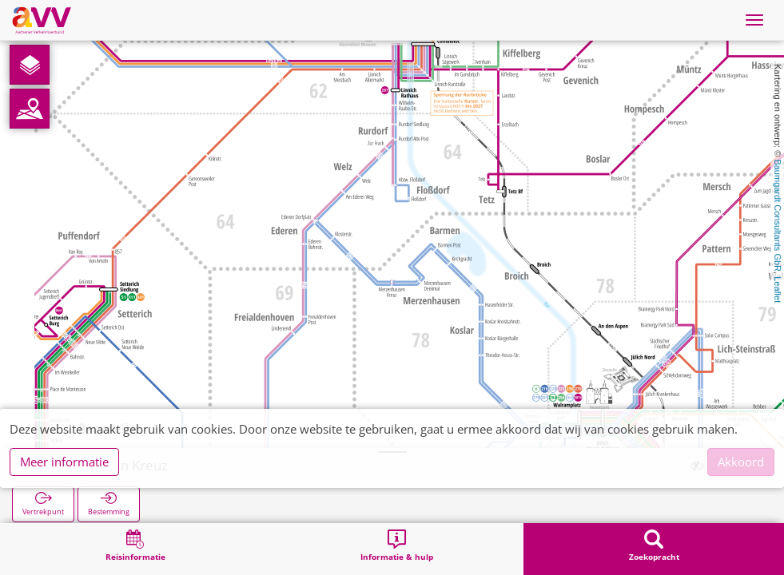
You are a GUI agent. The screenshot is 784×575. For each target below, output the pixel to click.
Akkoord (741, 462)
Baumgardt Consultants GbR (777, 215)
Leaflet (777, 289)
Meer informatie (64, 462)
